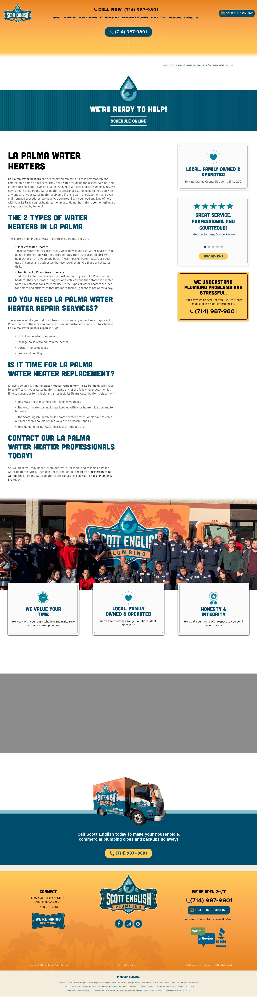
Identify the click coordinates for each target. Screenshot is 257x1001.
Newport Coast (183, 991)
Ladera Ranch (81, 991)
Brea (85, 987)
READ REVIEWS (213, 259)
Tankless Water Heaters (33, 249)
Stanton (146, 995)
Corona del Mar (102, 987)
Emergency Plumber (135, 17)
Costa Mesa (112, 987)
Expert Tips (158, 17)
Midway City (151, 991)
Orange (191, 991)
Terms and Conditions (38, 969)
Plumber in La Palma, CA (195, 66)
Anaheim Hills (78, 987)
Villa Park (169, 995)
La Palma (73, 991)
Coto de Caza (121, 987)
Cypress (129, 987)
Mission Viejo (161, 991)
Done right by (128, 969)
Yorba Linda (186, 995)
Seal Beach (138, 995)
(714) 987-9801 (213, 313)
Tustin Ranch (160, 995)
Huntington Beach (187, 987)
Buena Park (92, 987)
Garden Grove (175, 987)
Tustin (152, 995)
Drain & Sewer (88, 17)
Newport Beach (172, 991)
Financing (175, 17)
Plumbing (70, 17)
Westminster (177, 995)
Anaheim (69, 987)
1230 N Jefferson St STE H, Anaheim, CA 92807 (48, 904)
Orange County (71, 995)
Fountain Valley (157, 987)
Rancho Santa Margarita (92, 995)
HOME (165, 66)
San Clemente (106, 995)
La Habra (65, 991)
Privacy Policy (54, 969)
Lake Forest (132, 991)
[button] (205, 249)
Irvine (196, 987)
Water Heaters (109, 17)
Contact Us (191, 17)
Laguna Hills (102, 991)
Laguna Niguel (112, 991)
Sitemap (64, 969)
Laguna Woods (123, 991)
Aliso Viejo (62, 987)
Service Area (176, 66)
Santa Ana (130, 995)
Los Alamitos (142, 991)
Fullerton (166, 987)
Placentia (81, 995)
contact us (99, 205)
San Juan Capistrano (119, 995)
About (57, 17)
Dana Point (136, 987)
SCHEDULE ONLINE (236, 14)
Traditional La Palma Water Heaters (41, 275)
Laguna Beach (91, 991)
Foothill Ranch (146, 987)
